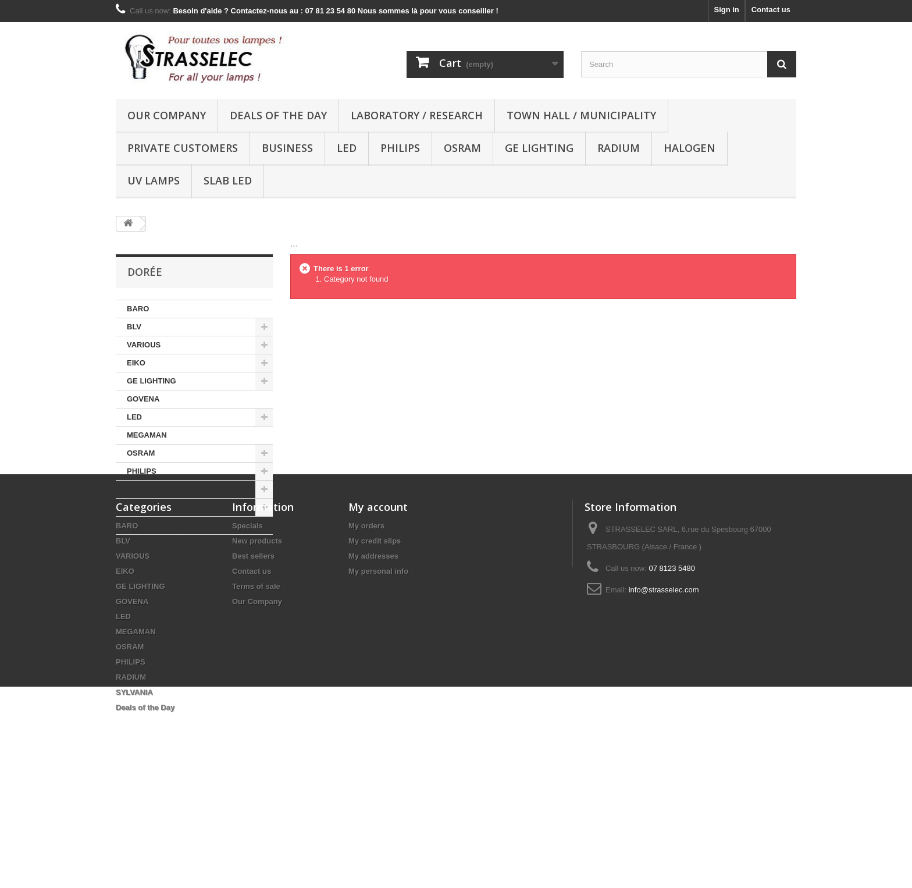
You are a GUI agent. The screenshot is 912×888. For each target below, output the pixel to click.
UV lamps (153, 180)
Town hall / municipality (581, 115)
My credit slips (374, 648)
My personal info (378, 678)
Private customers (182, 148)
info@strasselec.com (664, 696)
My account (378, 614)
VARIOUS (144, 344)
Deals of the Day (278, 115)
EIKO (136, 362)
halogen (689, 148)
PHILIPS (400, 148)
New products (257, 648)
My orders (366, 632)
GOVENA (143, 399)
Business (287, 148)
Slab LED (228, 180)
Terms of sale (256, 693)
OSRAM (462, 148)
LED (347, 148)
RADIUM (618, 148)
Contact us (770, 9)
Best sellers (253, 663)
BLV (134, 326)
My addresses (373, 663)
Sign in (726, 9)
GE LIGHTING (539, 148)
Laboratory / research (417, 115)
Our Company (166, 115)
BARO (138, 308)
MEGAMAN (147, 435)
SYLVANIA (145, 507)
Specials (247, 632)
